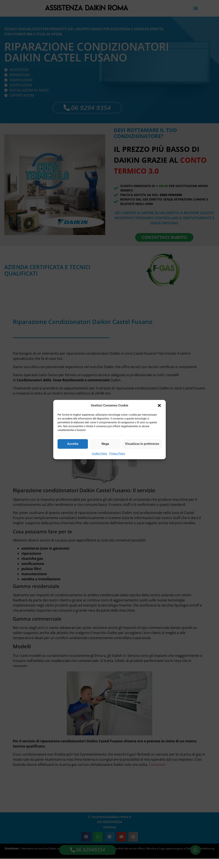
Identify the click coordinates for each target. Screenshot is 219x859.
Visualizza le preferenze (142, 444)
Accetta (72, 444)
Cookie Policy (99, 453)
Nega (105, 444)
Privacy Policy (117, 453)
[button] (159, 405)
